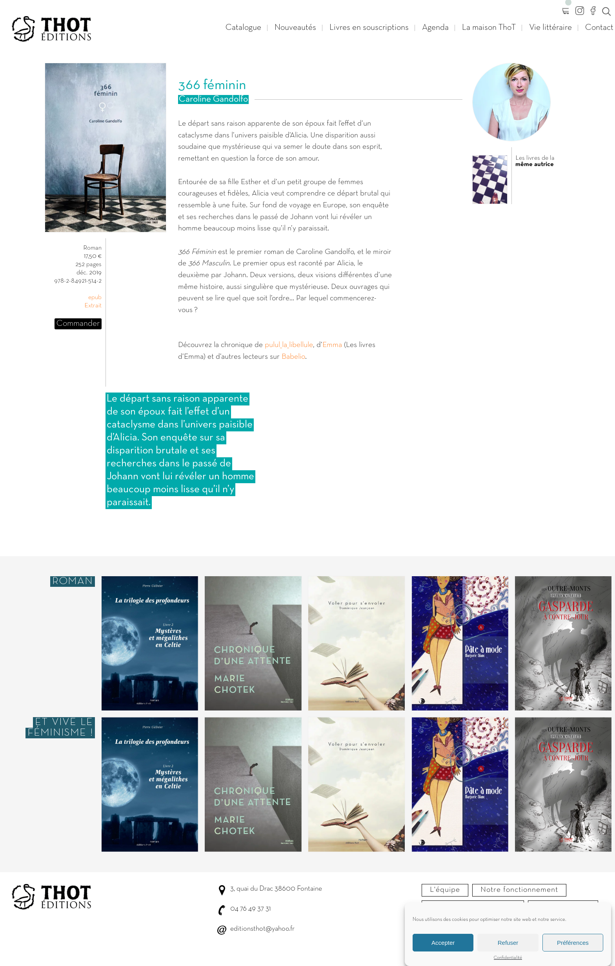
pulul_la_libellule (289, 345)
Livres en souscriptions (369, 27)
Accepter (443, 942)
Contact (599, 27)
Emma (332, 345)
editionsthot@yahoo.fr (262, 929)
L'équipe (445, 889)
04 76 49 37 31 (250, 909)
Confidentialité (508, 958)
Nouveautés (295, 27)
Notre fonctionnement (519, 889)
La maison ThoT (489, 27)
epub (95, 297)
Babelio (293, 356)
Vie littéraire (550, 27)
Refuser (508, 942)
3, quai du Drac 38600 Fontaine (276, 889)
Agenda (435, 27)
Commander (78, 323)
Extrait (93, 306)
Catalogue (243, 27)
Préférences (573, 942)
